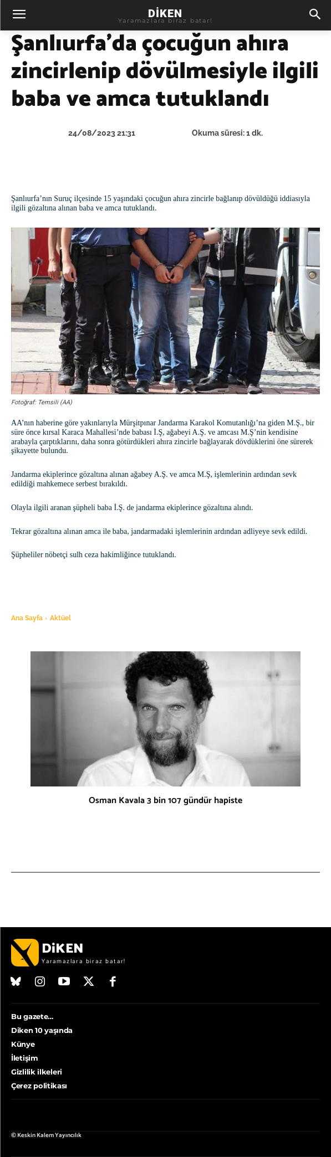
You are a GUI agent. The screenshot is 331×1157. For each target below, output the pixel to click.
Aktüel (60, 618)
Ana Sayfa (27, 618)
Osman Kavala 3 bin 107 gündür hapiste (165, 800)
